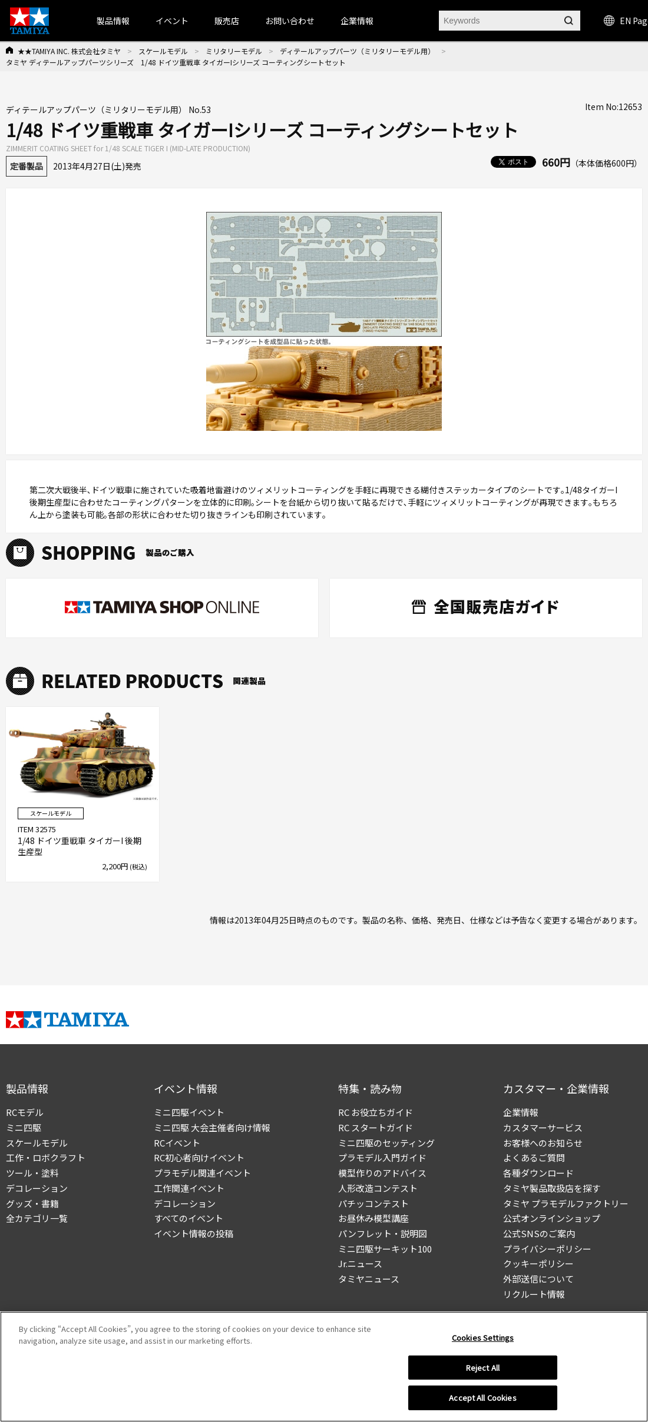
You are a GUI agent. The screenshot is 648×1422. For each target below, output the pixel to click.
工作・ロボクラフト (45, 1157)
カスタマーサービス (543, 1127)
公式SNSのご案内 (539, 1233)
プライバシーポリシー (547, 1248)
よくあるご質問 (534, 1157)
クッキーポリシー (538, 1263)
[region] (324, 1366)
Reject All (483, 1367)
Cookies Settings (483, 1337)
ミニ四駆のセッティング (386, 1143)
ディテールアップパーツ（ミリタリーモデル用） (357, 51)
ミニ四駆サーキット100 (385, 1248)
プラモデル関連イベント (202, 1173)
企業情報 (520, 1112)
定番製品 (26, 166)
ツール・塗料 (32, 1173)
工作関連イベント (189, 1188)
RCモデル (25, 1112)
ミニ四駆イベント (189, 1112)
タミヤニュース (368, 1279)
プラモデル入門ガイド (382, 1157)
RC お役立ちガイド (375, 1112)
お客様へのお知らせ (543, 1143)
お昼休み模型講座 (373, 1218)
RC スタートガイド (375, 1127)
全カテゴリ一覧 (37, 1218)
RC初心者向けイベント (199, 1157)
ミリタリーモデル (234, 51)
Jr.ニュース (360, 1263)
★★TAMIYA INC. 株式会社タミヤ (69, 51)
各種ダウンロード (538, 1173)
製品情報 (113, 20)
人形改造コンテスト (378, 1188)
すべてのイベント (188, 1218)
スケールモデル (163, 51)
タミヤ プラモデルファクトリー (566, 1203)
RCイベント (177, 1143)
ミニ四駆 (23, 1127)
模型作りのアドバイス (382, 1173)
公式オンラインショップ (551, 1218)
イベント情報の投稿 (193, 1233)
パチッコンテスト (373, 1203)
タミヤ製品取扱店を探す (551, 1188)
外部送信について (538, 1279)
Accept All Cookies (482, 1397)
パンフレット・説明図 (382, 1233)
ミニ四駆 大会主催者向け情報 (212, 1127)
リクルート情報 (534, 1294)
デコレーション (37, 1188)
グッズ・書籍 (32, 1203)
